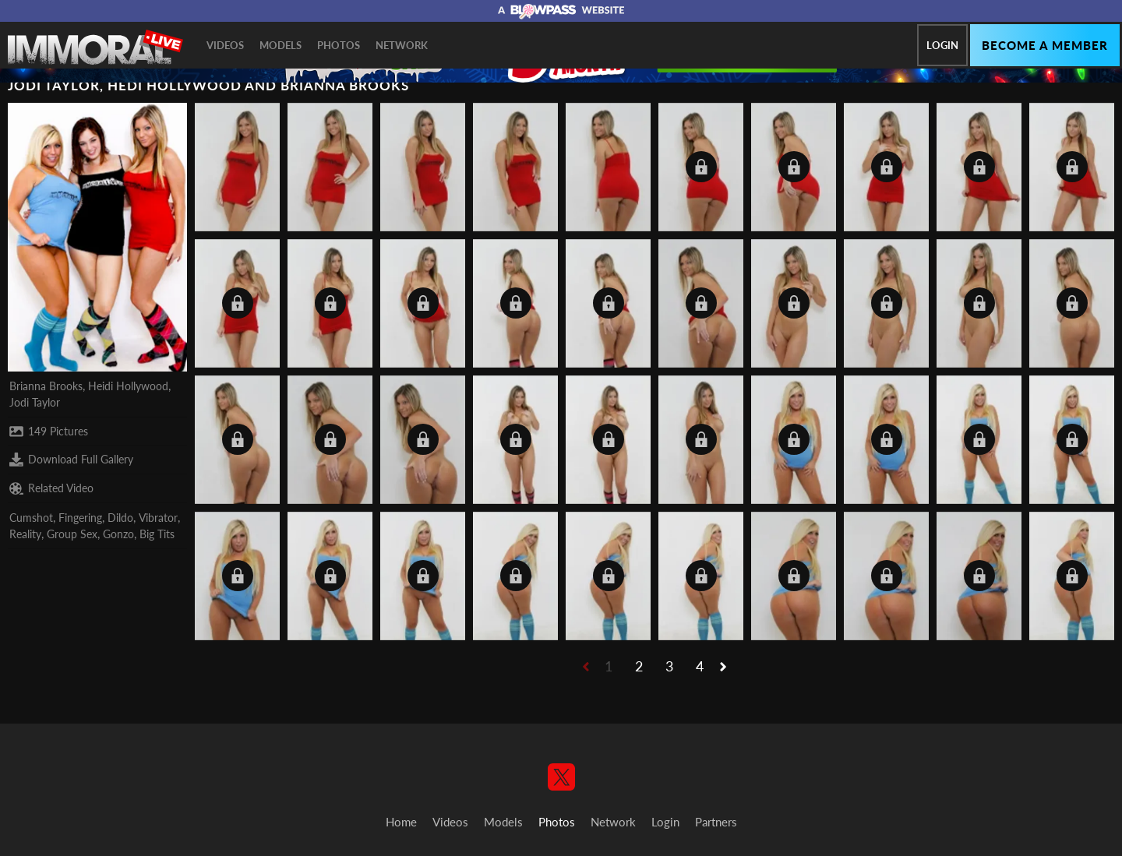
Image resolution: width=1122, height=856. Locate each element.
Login (942, 45)
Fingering (80, 517)
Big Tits (157, 534)
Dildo (120, 517)
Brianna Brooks (46, 386)
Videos (225, 45)
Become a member (1045, 45)
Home (401, 822)
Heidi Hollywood (128, 386)
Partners (716, 822)
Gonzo (118, 534)
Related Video (51, 488)
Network (402, 45)
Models (280, 45)
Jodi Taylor (34, 402)
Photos (338, 45)
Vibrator (158, 517)
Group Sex (72, 534)
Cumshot (31, 517)
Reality (25, 534)
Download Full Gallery (71, 460)
